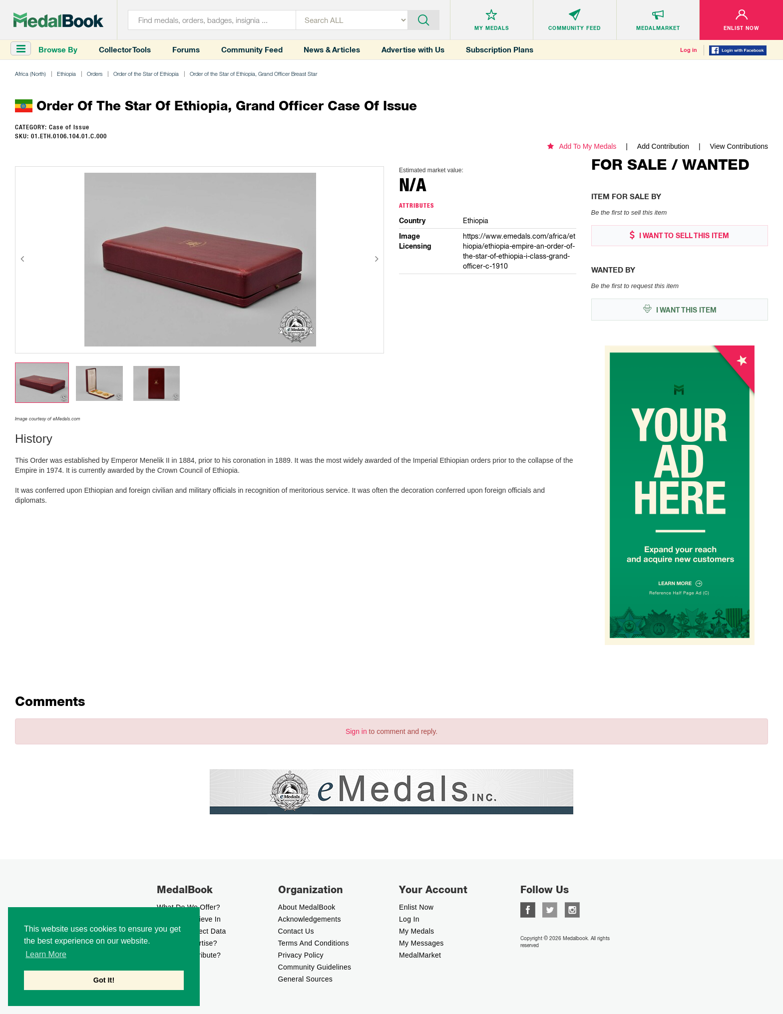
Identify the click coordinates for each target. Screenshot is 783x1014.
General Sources (305, 979)
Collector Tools (125, 49)
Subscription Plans (499, 49)
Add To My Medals (581, 146)
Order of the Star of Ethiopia (146, 73)
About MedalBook (307, 907)
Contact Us (296, 931)
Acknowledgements (309, 919)
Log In (409, 919)
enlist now (416, 907)
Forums (186, 49)
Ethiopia (66, 73)
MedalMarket (420, 955)
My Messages (421, 943)
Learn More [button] (45, 954)
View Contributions (739, 146)
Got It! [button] (103, 980)
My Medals (416, 931)
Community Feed (252, 49)
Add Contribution (663, 146)
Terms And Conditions (313, 943)
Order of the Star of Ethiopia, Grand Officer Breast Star (253, 73)
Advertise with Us (413, 49)
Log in (688, 49)
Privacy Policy (301, 955)
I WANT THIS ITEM (680, 309)
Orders (94, 73)
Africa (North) (30, 73)
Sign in (356, 731)
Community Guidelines (315, 967)
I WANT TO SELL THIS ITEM (679, 235)
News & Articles (332, 49)
